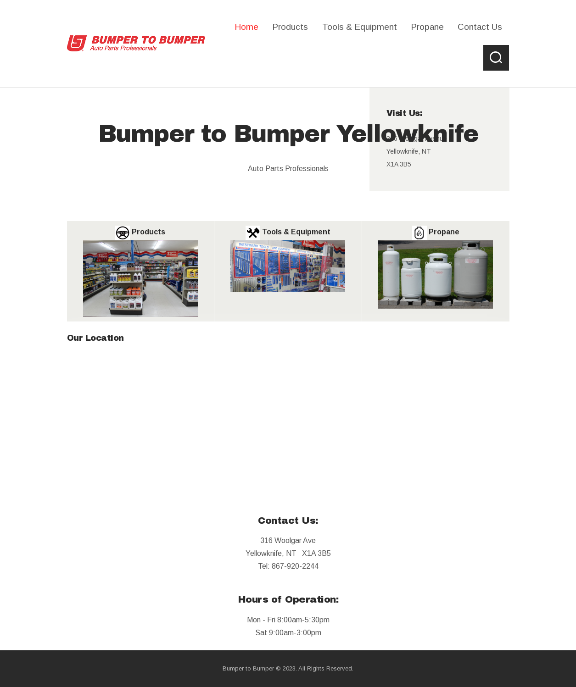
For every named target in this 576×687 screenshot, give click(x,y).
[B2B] (288, 414)
